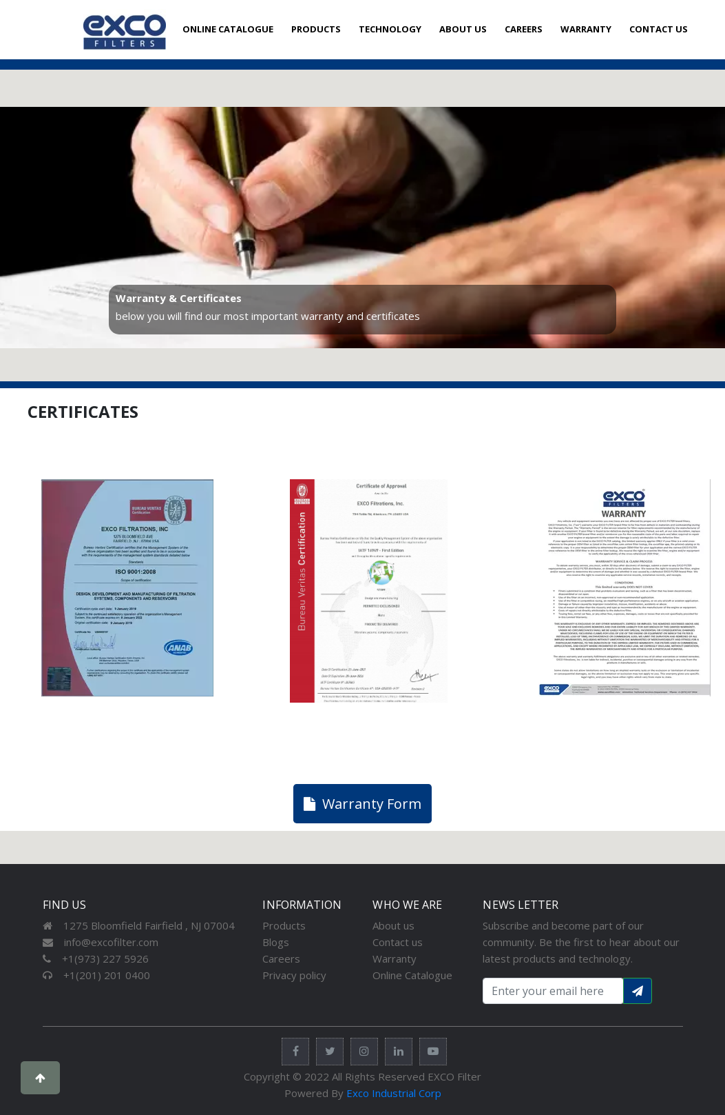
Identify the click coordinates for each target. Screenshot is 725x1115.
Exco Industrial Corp (393, 1093)
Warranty (394, 958)
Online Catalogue (412, 975)
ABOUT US (463, 29)
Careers (281, 958)
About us (393, 925)
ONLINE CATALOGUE (227, 29)
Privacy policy (294, 975)
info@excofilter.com (100, 942)
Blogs (275, 942)
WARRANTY (585, 29)
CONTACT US (658, 29)
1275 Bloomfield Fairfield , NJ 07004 (139, 925)
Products (284, 925)
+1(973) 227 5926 (96, 958)
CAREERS (524, 29)
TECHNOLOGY (390, 29)
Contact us (397, 942)
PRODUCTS (316, 29)
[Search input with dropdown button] (553, 991)
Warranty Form (362, 803)
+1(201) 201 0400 (96, 975)
